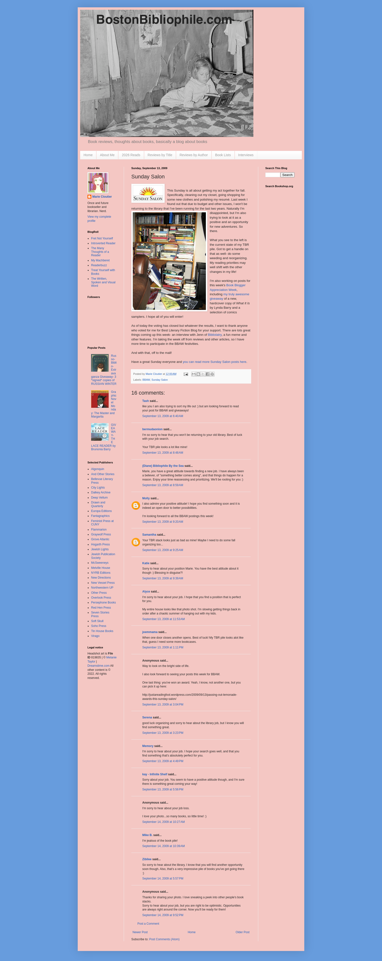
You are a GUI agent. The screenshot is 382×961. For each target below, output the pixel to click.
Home (88, 155)
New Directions (101, 577)
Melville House (100, 568)
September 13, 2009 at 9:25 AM (162, 550)
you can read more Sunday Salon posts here (214, 362)
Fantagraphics (100, 516)
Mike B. (147, 835)
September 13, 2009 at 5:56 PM (162, 789)
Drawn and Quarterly (98, 504)
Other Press (99, 592)
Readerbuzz (99, 265)
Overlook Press (101, 597)
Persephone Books (103, 602)
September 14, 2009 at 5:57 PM (162, 878)
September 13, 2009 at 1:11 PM (162, 647)
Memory (147, 746)
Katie (145, 563)
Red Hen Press (101, 607)
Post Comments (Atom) (164, 939)
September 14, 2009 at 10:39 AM (163, 846)
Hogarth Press (100, 544)
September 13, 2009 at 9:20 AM (162, 521)
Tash (145, 401)
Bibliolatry (214, 335)
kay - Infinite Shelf (154, 774)
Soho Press (98, 626)
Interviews (246, 155)
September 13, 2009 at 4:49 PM (162, 761)
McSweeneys (99, 562)
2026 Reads (131, 155)
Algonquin (97, 469)
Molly (146, 498)
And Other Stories (102, 474)
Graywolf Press (101, 534)
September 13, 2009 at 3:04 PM (162, 704)
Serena (147, 717)
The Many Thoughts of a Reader (100, 251)
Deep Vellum (99, 497)
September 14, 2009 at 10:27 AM (163, 822)
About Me (107, 155)
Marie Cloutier (102, 196)
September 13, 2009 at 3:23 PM (162, 733)
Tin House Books (102, 631)
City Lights (98, 487)
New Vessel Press (103, 582)
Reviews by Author (194, 155)
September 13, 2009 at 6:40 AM (162, 416)
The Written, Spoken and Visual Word (103, 282)
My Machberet (100, 260)
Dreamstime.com (98, 665)
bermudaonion (152, 429)
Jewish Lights (100, 549)
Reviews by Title (160, 155)
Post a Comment (148, 923)
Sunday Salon (160, 379)
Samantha (149, 534)
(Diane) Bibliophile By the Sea (163, 466)
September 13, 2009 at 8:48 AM (162, 452)
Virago (95, 636)
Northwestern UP (102, 587)
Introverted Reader (103, 243)
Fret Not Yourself (102, 238)
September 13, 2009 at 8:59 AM (162, 485)
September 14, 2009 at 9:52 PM (162, 915)
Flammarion (98, 529)
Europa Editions (101, 511)
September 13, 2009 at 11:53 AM (163, 619)
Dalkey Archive (100, 492)
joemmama (150, 632)
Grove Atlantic (100, 539)
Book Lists (223, 155)
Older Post (242, 932)
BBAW (146, 379)
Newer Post (140, 932)
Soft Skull (97, 621)
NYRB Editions (100, 572)
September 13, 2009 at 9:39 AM (162, 578)
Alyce (146, 591)
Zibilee (147, 859)
